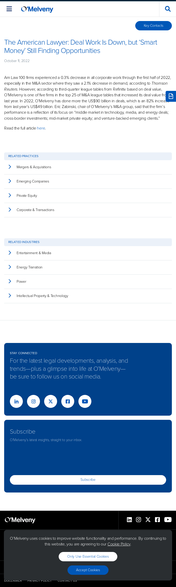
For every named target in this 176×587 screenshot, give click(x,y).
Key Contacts (153, 25)
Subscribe (87, 479)
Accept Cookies (88, 570)
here (41, 128)
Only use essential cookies (88, 556)
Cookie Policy (118, 544)
